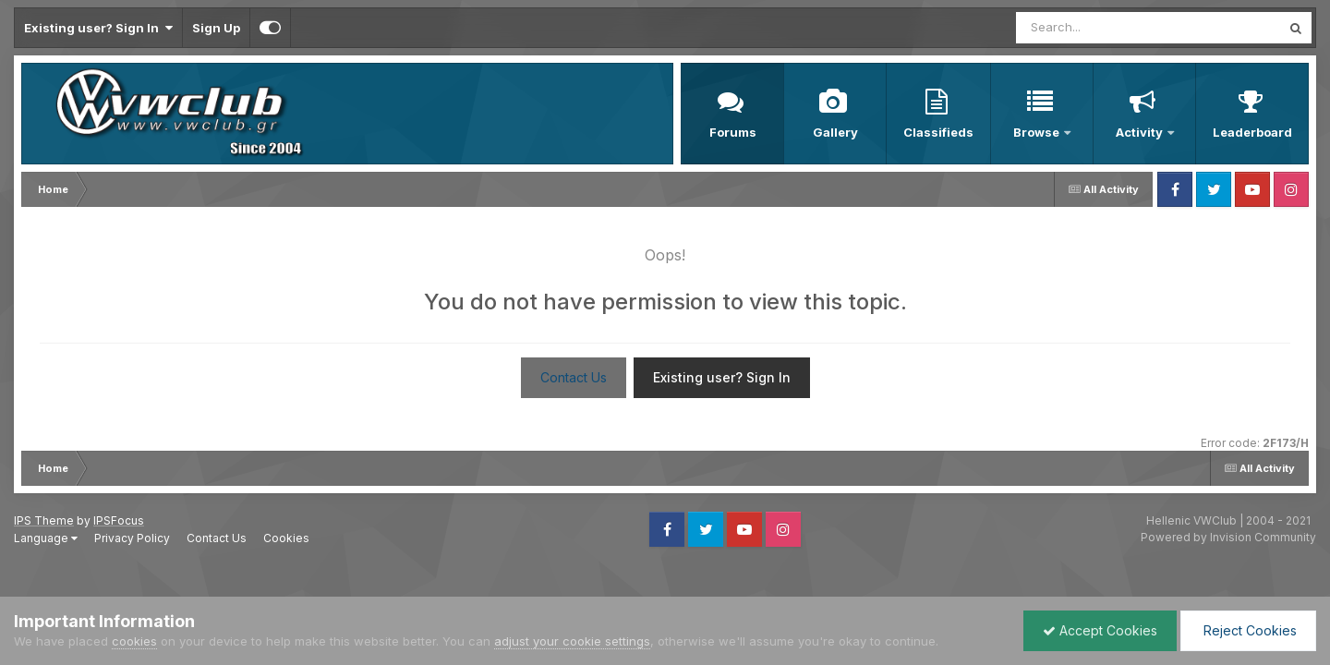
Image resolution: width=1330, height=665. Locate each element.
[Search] (1097, 27)
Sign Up (216, 27)
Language (46, 538)
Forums (732, 132)
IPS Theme (44, 520)
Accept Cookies (1100, 630)
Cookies (286, 538)
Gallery (835, 132)
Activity (1141, 132)
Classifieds (938, 132)
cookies (134, 641)
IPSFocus (118, 520)
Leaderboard (1252, 132)
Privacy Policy (132, 538)
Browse (1037, 132)
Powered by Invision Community (1228, 537)
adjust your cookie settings (572, 641)
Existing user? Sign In (98, 27)
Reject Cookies (1248, 630)
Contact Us (573, 377)
